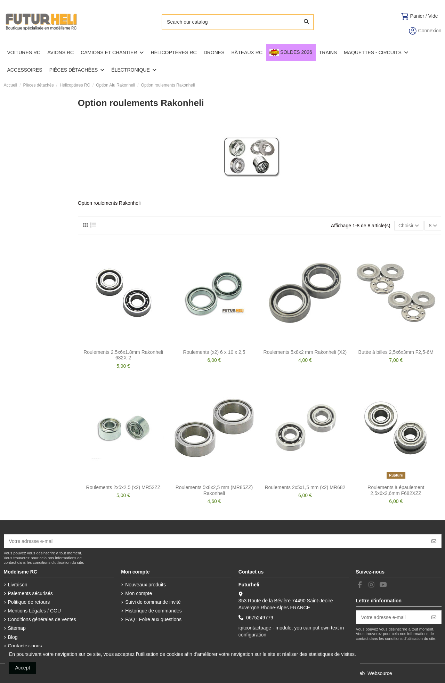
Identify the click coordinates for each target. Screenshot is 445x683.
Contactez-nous (25, 646)
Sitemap (17, 628)
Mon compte (138, 593)
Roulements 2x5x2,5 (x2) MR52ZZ (123, 487)
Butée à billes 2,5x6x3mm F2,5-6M (396, 352)
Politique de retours (29, 602)
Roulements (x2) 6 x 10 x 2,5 (214, 352)
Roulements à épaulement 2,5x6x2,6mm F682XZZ (395, 490)
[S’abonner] (434, 541)
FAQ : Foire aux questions (153, 619)
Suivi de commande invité (153, 602)
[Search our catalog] (306, 22)
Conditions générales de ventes (42, 619)
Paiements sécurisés (30, 593)
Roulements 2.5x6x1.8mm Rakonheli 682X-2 (123, 355)
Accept (22, 667)
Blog (13, 637)
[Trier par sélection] (408, 226)
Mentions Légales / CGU (34, 610)
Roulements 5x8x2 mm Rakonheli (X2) (305, 352)
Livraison (17, 584)
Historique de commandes (153, 610)
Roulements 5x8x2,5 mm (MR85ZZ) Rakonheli (214, 490)
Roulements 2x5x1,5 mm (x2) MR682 (305, 487)
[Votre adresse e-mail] (215, 541)
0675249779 (259, 617)
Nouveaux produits (145, 584)
